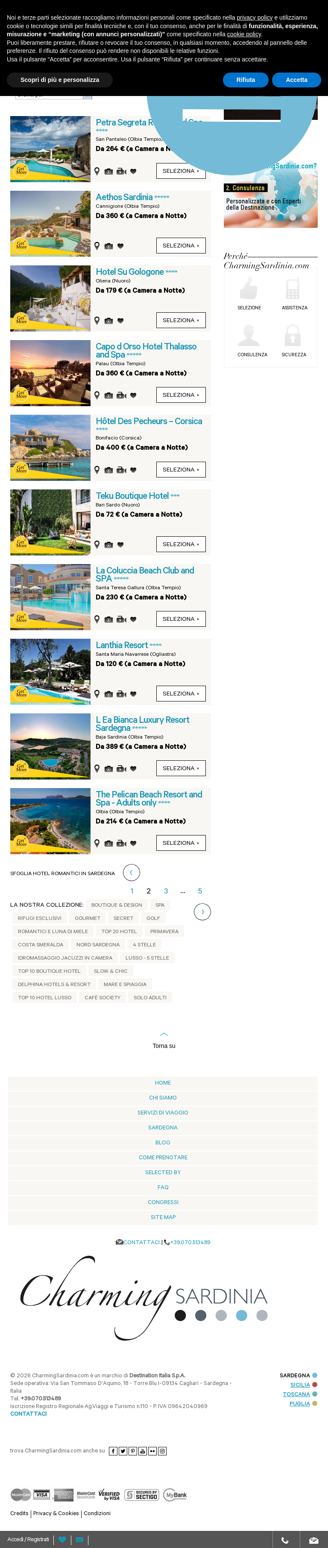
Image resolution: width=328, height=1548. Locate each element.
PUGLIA (303, 1404)
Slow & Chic (111, 972)
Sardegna (163, 1128)
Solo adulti (150, 998)
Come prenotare (163, 1158)
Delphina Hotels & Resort (54, 985)
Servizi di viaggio (163, 1113)
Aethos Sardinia (125, 198)
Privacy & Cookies (56, 1514)
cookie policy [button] (244, 34)
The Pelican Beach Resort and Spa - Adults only (149, 800)
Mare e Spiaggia (125, 985)
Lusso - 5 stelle (147, 959)
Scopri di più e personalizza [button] (59, 79)
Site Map (163, 1218)
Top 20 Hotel (119, 932)
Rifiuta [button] (246, 79)
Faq (163, 1188)
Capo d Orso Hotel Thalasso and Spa (146, 352)
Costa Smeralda (40, 946)
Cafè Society (102, 998)
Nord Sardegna (98, 946)
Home (163, 1083)
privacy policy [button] (255, 17)
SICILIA (303, 1385)
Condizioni (97, 1514)
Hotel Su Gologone (130, 273)
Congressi (163, 1203)
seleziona (181, 246)
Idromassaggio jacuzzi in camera (65, 959)
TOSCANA (300, 1395)
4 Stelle (144, 946)
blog (162, 1143)
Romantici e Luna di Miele (53, 932)
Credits (19, 1514)
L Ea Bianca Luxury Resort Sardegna (142, 725)
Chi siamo (163, 1098)
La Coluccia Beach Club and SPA (145, 576)
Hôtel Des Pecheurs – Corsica (149, 422)
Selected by (163, 1173)
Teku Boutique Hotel (133, 497)
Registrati (38, 1540)
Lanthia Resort (122, 646)
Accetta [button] (297, 79)
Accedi (15, 1540)
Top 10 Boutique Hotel (49, 972)
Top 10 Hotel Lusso (44, 998)
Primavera (164, 932)
